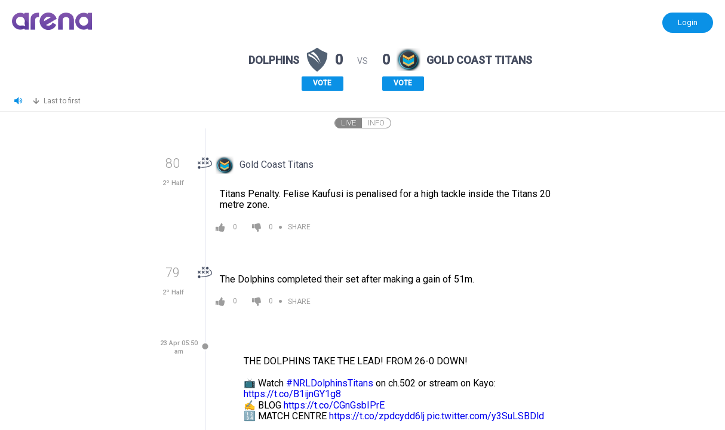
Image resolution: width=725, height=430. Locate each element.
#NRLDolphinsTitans (329, 383)
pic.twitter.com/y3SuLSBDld (485, 416)
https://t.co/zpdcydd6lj (377, 416)
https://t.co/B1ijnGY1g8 (292, 394)
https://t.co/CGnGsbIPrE (334, 405)
